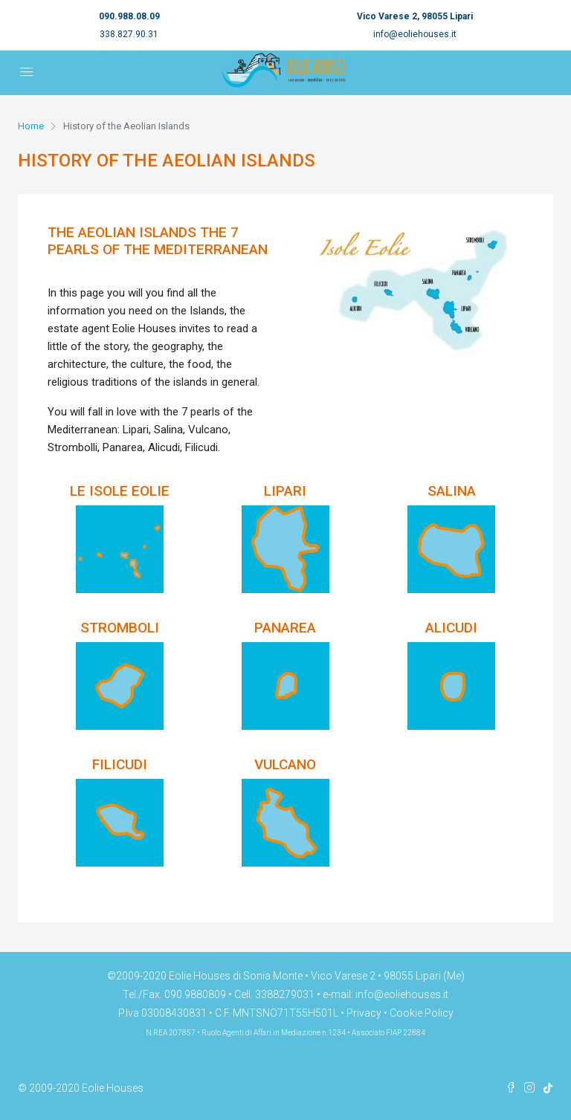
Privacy (363, 1013)
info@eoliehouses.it (415, 34)
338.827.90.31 (129, 34)
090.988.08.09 (129, 16)
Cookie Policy (422, 1013)
